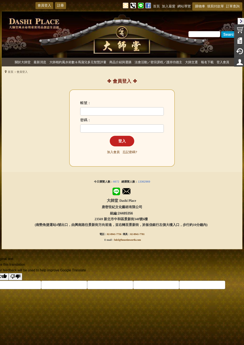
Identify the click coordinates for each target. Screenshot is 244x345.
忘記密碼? (130, 152)
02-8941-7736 (114, 234)
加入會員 (113, 152)
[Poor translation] (15, 276)
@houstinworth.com (130, 239)
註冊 (60, 5)
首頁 (10, 71)
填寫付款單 (215, 6)
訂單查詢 (233, 6)
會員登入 (44, 5)
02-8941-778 (136, 234)
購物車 (200, 6)
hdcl (116, 239)
